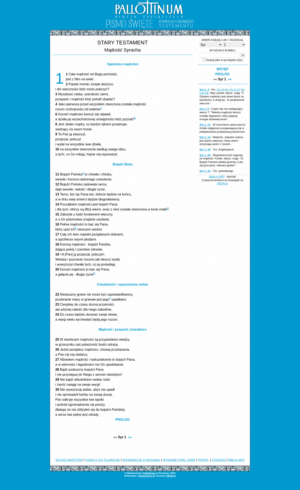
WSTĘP (222, 69)
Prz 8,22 (235, 89)
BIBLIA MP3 (236, 460)
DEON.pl (222, 183)
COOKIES (219, 460)
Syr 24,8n (222, 89)
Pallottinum (149, 473)
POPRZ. (203, 460)
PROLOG (122, 419)
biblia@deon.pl (146, 476)
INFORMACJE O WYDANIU (141, 460)
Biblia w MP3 (216, 176)
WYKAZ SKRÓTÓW (69, 460)
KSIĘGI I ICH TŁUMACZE (102, 460)
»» (130, 437)
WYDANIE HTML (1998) (179, 460)
